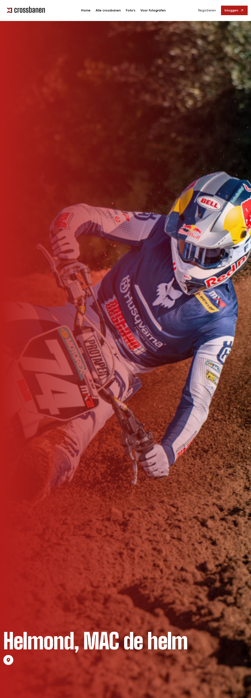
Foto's (130, 10)
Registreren (207, 10)
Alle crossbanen (108, 10)
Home (86, 10)
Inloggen (234, 10)
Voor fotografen (153, 10)
